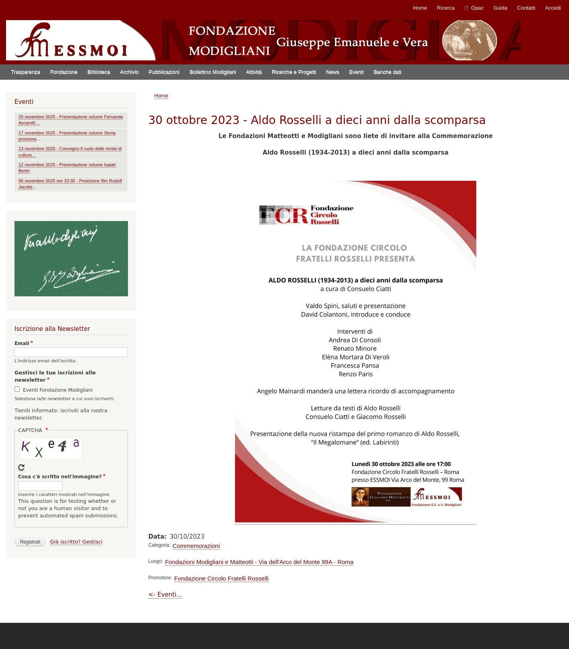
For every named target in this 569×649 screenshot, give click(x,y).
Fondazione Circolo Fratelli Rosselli (221, 578)
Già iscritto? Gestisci (76, 542)
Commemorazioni (196, 545)
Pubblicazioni (164, 72)
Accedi (553, 8)
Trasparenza (25, 72)
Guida (500, 8)
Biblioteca (98, 72)
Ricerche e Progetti (294, 72)
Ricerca (446, 8)
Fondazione (64, 72)
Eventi (356, 72)
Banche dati (388, 72)
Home (420, 8)
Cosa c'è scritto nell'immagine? (60, 477)
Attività (254, 72)
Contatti (526, 8)
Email (21, 343)
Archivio (129, 72)
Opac (474, 7)
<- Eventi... (165, 594)
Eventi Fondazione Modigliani (58, 390)
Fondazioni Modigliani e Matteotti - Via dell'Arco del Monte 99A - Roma (259, 561)
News (333, 72)
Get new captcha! (21, 467)
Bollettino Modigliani (213, 72)
